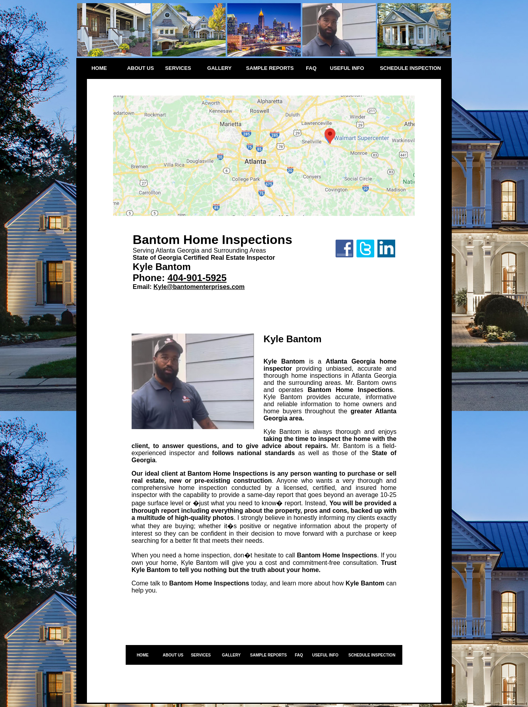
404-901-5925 (197, 277)
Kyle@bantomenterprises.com (199, 286)
